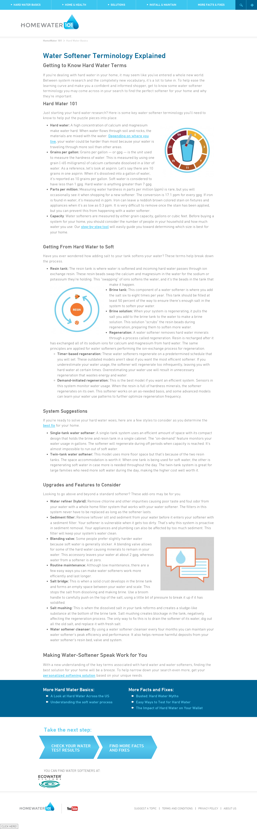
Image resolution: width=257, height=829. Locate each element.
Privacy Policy (208, 808)
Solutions (116, 4)
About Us (230, 808)
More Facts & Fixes (211, 4)
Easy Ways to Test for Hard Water (163, 702)
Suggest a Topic (145, 808)
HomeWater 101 (52, 40)
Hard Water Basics (26, 4)
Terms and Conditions (177, 808)
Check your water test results (71, 747)
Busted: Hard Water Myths (157, 696)
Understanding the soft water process (81, 702)
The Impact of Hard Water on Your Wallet (169, 708)
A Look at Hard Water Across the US (80, 696)
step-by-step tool (95, 227)
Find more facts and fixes (126, 747)
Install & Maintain (161, 4)
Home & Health (74, 4)
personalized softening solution (69, 675)
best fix (49, 425)
